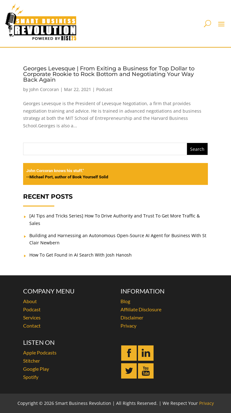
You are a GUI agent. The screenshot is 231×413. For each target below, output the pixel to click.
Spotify (30, 377)
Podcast (104, 89)
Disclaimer (131, 317)
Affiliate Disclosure (140, 309)
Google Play (36, 369)
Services (32, 317)
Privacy (128, 326)
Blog (125, 301)
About (30, 301)
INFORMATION (142, 291)
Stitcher (31, 361)
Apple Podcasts (40, 352)
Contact (32, 326)
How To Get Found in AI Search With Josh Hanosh (80, 255)
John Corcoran (44, 89)
